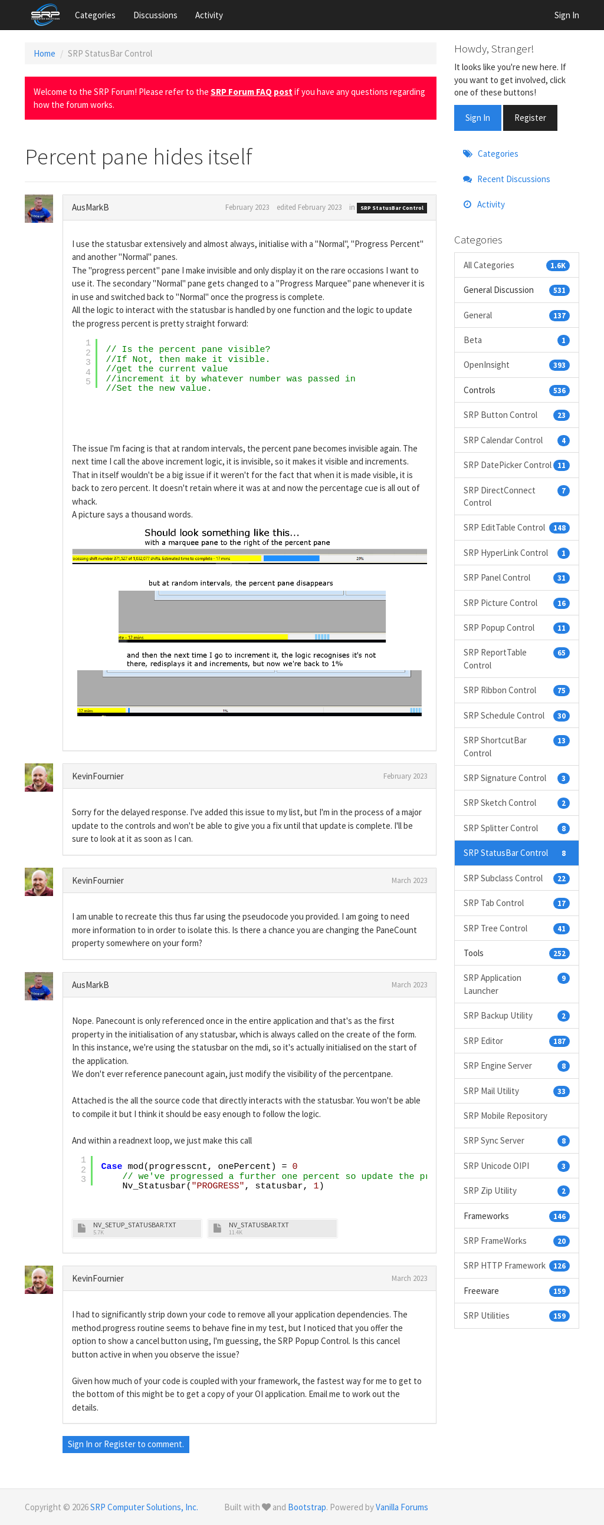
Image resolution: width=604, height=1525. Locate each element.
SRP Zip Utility (517, 1190)
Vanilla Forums (402, 1507)
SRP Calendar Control (517, 440)
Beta (517, 340)
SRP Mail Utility (517, 1091)
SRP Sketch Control (517, 802)
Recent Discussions (506, 179)
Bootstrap (307, 1507)
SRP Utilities (517, 1315)
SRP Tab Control (517, 903)
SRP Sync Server (517, 1140)
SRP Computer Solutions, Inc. (144, 1507)
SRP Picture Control (517, 603)
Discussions (155, 15)
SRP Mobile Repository (505, 1115)
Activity (209, 15)
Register (120, 1444)
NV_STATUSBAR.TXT (259, 1224)
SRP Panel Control (517, 577)
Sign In (566, 15)
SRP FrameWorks (517, 1240)
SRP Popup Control (517, 627)
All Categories (517, 265)
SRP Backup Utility (517, 1015)
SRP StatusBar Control (392, 208)
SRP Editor (517, 1041)
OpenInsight (517, 364)
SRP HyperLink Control (517, 552)
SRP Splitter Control (517, 828)
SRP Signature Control (517, 778)
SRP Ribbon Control (517, 690)
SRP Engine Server (517, 1065)
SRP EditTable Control (517, 527)
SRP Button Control (517, 415)
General (517, 315)
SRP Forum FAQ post (252, 91)
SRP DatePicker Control (517, 465)
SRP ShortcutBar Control (517, 746)
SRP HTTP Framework (517, 1265)
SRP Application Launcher (517, 983)
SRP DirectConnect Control (517, 496)
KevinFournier (98, 776)
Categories (95, 15)
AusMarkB (90, 207)
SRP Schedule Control (517, 715)
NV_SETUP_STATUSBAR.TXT (134, 1224)
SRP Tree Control (517, 928)
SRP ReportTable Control (517, 658)
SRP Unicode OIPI (517, 1166)
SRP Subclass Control (517, 878)
